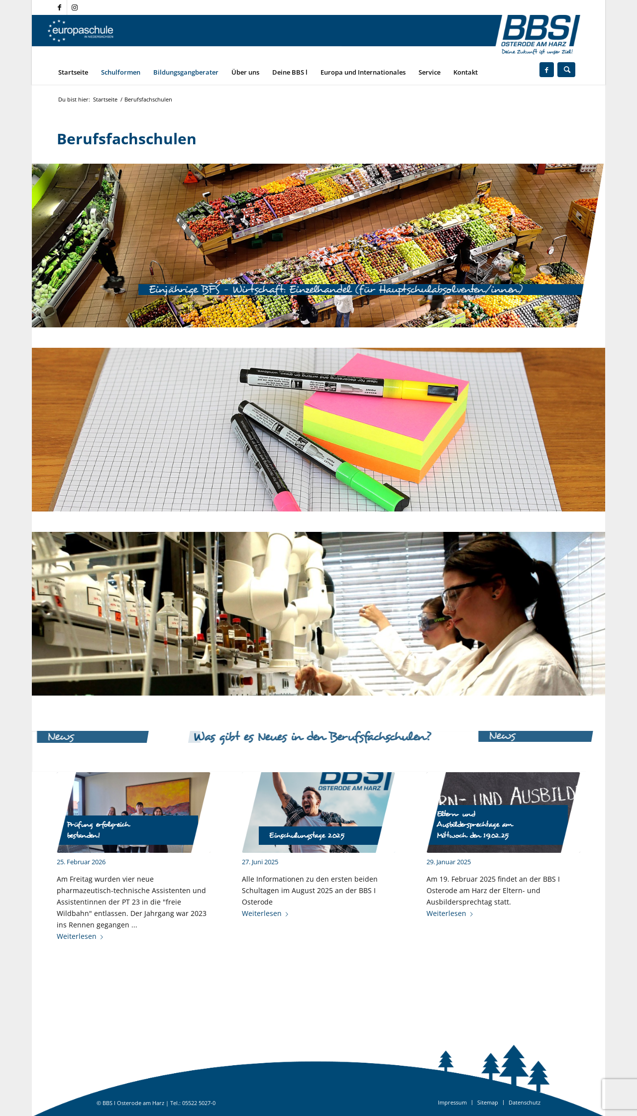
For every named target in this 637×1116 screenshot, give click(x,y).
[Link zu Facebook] (59, 7)
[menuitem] (73, 72)
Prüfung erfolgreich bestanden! (98, 829)
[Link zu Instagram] (74, 7)
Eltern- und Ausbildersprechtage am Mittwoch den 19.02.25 (474, 824)
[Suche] (566, 69)
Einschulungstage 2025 (306, 835)
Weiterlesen (82, 936)
